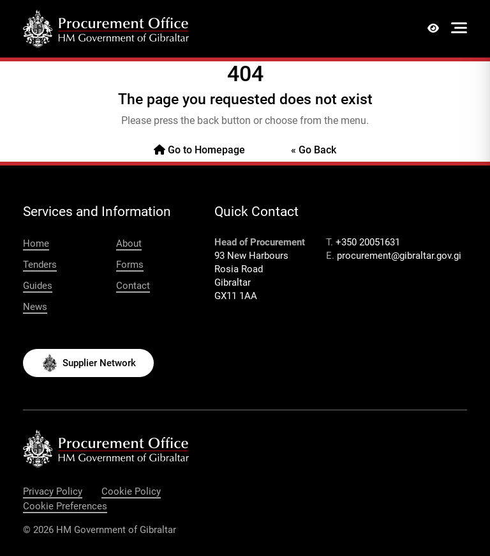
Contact (133, 285)
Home (36, 243)
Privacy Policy (52, 491)
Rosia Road (238, 269)
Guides (37, 285)
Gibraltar (232, 282)
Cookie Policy (131, 491)
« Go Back (313, 150)
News (35, 307)
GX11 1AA (235, 296)
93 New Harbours (251, 255)
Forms (130, 264)
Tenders (40, 264)
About (129, 243)
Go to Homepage (199, 150)
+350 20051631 (368, 242)
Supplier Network (99, 363)
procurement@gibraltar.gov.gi (399, 255)
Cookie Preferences (65, 506)
